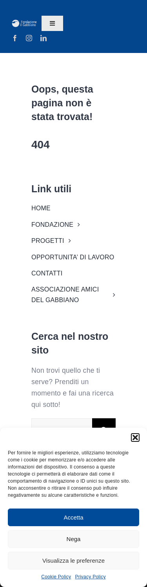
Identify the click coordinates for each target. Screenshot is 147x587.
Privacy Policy (90, 577)
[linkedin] (43, 38)
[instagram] (29, 38)
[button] (135, 437)
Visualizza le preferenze (73, 560)
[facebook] (15, 38)
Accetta (73, 517)
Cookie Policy (56, 577)
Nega (74, 539)
